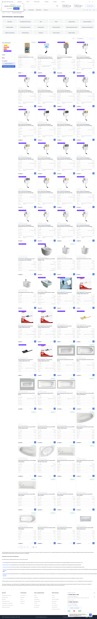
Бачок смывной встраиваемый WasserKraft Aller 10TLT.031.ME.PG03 (64, 192)
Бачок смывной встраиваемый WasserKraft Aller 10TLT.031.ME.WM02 (65, 226)
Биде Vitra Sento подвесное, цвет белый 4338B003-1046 (46, 259)
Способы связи (90, 6)
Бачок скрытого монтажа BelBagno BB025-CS (64, 57)
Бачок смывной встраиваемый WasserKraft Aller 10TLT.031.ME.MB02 (64, 125)
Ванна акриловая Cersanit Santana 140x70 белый (25, 528)
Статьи (24, 9)
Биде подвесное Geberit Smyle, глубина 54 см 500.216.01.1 (46, 293)
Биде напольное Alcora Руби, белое (64, 258)
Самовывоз (46, 1)
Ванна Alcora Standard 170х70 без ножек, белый (85, 360)
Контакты (63, 1)
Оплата (27, 1)
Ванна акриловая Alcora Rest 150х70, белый (45, 394)
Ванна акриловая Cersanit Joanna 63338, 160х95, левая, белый (46, 427)
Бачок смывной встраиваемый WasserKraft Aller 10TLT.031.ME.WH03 (45, 226)
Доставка (55, 1)
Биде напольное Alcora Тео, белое (84, 258)
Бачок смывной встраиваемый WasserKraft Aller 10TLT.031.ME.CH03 (25, 125)
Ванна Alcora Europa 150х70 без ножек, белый (65, 360)
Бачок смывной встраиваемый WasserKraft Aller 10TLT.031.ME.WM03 (84, 226)
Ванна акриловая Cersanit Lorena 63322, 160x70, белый (46, 494)
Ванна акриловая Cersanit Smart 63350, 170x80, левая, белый (85, 528)
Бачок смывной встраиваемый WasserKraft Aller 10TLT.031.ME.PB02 (84, 158)
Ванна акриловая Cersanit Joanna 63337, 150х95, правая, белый (27, 427)
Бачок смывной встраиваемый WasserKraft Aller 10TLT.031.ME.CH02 (84, 91)
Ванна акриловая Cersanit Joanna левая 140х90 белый (85, 427)
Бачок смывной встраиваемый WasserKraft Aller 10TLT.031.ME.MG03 (45, 158)
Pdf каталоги (38, 9)
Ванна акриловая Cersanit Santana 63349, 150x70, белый (64, 528)
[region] (9, 52)
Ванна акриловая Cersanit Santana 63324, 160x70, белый (47, 528)
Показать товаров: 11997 (8, 63)
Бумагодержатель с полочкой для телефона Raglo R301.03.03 (84, 326)
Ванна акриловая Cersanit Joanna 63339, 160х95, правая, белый (66, 427)
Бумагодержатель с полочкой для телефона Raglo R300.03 (64, 293)
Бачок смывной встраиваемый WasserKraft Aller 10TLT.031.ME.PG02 (45, 192)
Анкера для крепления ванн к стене (25, 57)
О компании (19, 1)
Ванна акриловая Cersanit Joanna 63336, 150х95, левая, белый (85, 394)
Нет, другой (9, 8)
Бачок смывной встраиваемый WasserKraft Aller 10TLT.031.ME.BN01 (84, 57)
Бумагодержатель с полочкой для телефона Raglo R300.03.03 (84, 293)
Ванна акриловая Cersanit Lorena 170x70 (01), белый (85, 461)
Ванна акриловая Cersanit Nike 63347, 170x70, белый (85, 494)
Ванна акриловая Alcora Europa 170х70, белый (26, 394)
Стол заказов (31, 9)
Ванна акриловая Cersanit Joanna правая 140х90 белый (27, 461)
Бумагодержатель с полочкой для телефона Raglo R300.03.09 (45, 326)
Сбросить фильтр (8, 66)
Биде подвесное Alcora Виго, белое (25, 292)
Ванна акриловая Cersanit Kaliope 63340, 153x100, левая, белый (46, 461)
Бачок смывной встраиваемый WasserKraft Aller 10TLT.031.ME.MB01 (45, 125)
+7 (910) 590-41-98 (66, 6)
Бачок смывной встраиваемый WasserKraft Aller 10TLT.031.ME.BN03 (45, 91)
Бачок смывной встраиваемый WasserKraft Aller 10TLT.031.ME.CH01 (64, 91)
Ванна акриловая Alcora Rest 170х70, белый (65, 394)
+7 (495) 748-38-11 (78, 6)
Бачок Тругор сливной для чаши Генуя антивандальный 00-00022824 (26, 259)
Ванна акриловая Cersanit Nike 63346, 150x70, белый (65, 494)
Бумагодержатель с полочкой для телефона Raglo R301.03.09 (45, 360)
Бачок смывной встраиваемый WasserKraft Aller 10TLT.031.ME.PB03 (25, 192)
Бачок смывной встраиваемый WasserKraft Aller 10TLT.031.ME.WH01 (84, 192)
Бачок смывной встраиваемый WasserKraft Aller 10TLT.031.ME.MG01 (84, 125)
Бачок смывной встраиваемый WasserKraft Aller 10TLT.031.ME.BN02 (25, 91)
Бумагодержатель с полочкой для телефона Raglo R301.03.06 (25, 360)
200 (33, 547)
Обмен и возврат (37, 1)
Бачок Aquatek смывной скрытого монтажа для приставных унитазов (45, 57)
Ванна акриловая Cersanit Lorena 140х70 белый (65, 461)
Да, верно (16, 8)
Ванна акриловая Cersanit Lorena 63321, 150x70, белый (26, 494)
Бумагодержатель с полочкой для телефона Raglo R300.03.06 (25, 326)
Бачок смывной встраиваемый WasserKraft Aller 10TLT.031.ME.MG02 (26, 158)
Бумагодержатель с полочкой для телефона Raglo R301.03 (64, 326)
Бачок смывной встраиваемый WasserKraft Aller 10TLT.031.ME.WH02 (26, 226)
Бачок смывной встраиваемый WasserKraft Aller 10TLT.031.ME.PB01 (64, 158)
